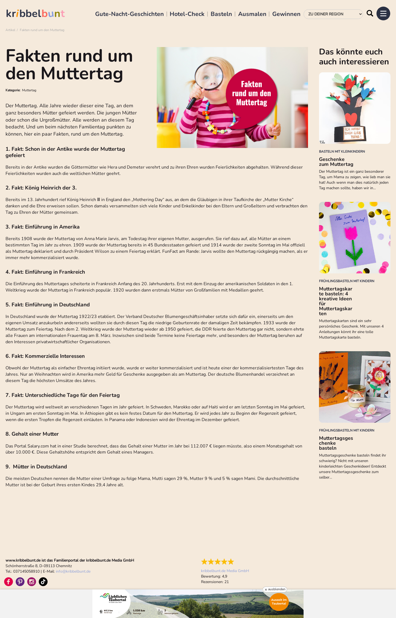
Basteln (221, 14)
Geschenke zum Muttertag (336, 161)
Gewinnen (286, 14)
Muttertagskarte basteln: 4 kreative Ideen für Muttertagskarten (335, 301)
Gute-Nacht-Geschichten (129, 14)
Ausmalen (252, 14)
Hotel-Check (187, 14)
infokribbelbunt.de (73, 571)
